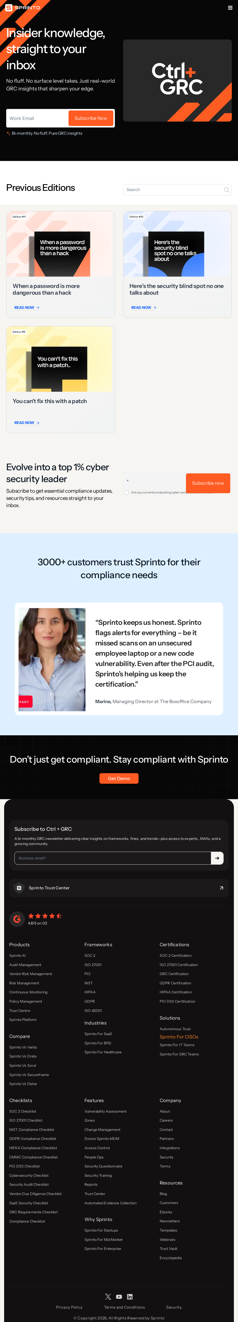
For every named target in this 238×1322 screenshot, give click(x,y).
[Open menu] (230, 7)
